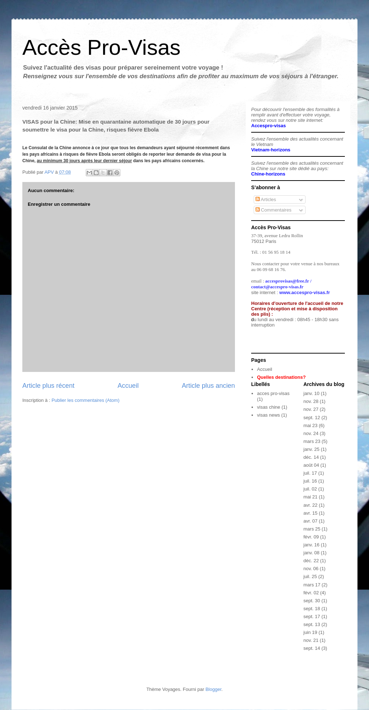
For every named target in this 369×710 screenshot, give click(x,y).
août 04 (311, 465)
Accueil (128, 385)
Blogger (213, 689)
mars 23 (311, 441)
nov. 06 (311, 568)
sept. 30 (311, 600)
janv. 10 (311, 393)
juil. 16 (310, 481)
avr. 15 (310, 513)
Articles (265, 199)
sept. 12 (311, 417)
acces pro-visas (273, 393)
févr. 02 (311, 592)
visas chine (268, 407)
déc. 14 (311, 457)
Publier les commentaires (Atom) (86, 400)
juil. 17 (310, 473)
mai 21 (310, 497)
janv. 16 (311, 544)
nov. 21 (311, 640)
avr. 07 (310, 521)
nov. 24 (311, 433)
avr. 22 (310, 505)
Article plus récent (48, 385)
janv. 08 (311, 552)
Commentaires (273, 210)
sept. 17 (311, 616)
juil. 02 (310, 489)
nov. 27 (311, 409)
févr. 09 (311, 537)
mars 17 (311, 584)
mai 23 (310, 425)
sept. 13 (311, 624)
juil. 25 (310, 576)
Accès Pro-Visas (101, 47)
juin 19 (310, 632)
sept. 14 (311, 648)
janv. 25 (311, 449)
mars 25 (311, 529)
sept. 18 (311, 608)
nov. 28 (311, 401)
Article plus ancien (208, 385)
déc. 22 (311, 560)
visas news (268, 415)
